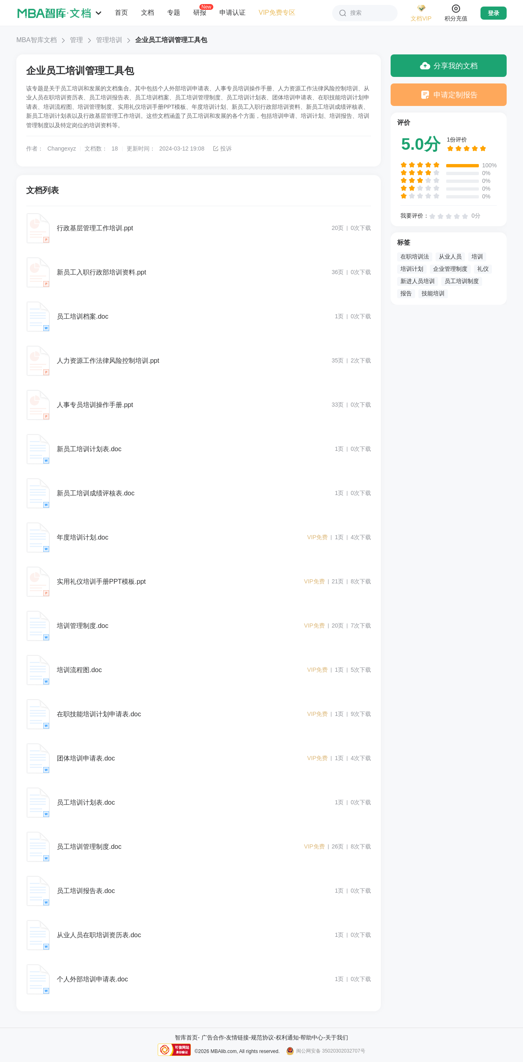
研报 (199, 12)
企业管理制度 (450, 269)
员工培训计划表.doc (86, 802)
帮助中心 (311, 1037)
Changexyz (61, 148)
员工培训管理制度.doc (89, 846)
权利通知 (287, 1037)
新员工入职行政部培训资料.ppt (101, 272)
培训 (477, 256)
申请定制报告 (449, 95)
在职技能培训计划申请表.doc (99, 714)
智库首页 (186, 1037)
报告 (406, 293)
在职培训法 (414, 256)
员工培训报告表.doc (86, 890)
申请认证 (232, 12)
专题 (173, 12)
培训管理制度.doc (82, 625)
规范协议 (262, 1037)
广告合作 (212, 1037)
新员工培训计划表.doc (89, 449)
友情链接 (237, 1037)
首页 (121, 12)
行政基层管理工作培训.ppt (95, 228)
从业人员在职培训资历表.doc (99, 935)
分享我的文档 (449, 66)
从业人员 (450, 256)
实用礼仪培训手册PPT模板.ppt (101, 581)
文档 (147, 12)
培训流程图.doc (79, 669)
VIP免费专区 (277, 12)
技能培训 (433, 293)
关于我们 (336, 1037)
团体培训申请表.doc (86, 758)
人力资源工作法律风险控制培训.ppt (108, 360)
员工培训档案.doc (82, 316)
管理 (76, 39)
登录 (493, 13)
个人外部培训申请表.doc (92, 979)
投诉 (222, 148)
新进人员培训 (417, 281)
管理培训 (109, 39)
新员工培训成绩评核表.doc (95, 493)
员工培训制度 (462, 281)
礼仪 (483, 269)
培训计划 (411, 269)
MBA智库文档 (36, 39)
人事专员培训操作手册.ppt (95, 404)
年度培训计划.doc (82, 537)
